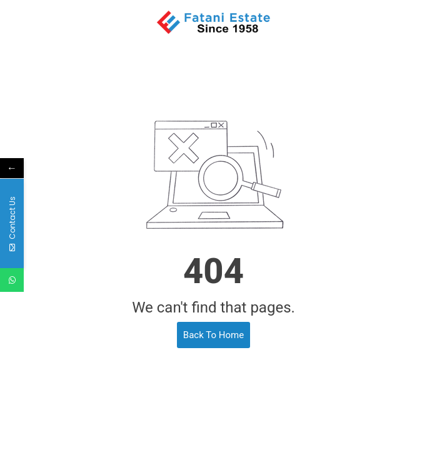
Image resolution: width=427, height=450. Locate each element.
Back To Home (213, 335)
